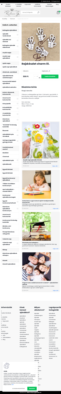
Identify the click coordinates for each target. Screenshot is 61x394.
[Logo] (12, 12)
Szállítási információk (37, 5)
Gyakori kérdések (8, 5)
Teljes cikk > (55, 166)
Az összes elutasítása (18, 388)
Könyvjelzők (52, 346)
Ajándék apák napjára (36, 328)
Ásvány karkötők (53, 348)
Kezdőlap (4, 19)
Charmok (12, 19)
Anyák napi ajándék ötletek (32, 160)
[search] (38, 13)
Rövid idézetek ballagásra (30, 242)
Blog (57, 4)
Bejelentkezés (46, 1)
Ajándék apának (54, 330)
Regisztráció (56, 1)
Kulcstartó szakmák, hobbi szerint (53, 338)
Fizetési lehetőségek (49, 5)
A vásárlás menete (18, 5)
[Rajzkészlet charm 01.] (41, 42)
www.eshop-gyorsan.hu (34, 392)
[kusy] (36, 76)
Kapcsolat (28, 4)
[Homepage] (1, 4)
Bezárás (32, 388)
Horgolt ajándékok (54, 350)
